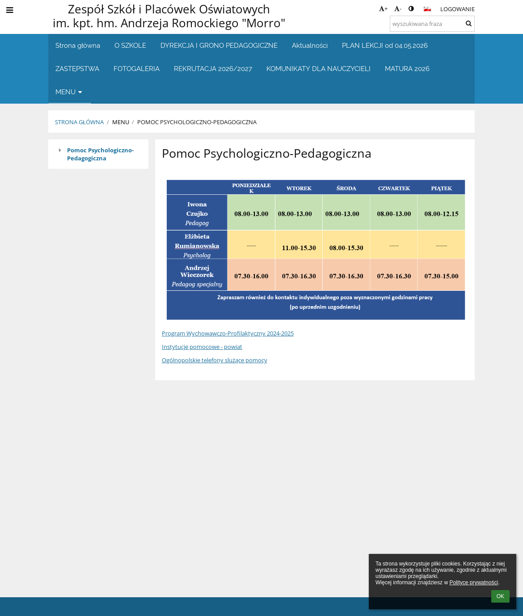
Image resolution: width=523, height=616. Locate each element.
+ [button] (383, 8)
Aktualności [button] (310, 45)
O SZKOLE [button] (130, 45)
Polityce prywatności (473, 582)
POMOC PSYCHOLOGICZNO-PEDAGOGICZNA (197, 122)
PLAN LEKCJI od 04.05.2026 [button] (385, 45)
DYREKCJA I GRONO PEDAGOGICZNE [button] (219, 45)
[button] (427, 9)
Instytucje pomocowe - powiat (202, 347)
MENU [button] (69, 92)
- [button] (397, 8)
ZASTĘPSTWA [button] (77, 68)
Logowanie (457, 9)
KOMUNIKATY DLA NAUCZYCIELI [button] (318, 68)
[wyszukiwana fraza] (432, 24)
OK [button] (500, 596)
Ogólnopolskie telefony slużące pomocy (214, 360)
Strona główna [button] (77, 45)
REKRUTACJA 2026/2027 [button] (213, 68)
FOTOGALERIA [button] (137, 68)
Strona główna (79, 122)
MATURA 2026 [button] (407, 68)
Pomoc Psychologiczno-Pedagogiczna (100, 154)
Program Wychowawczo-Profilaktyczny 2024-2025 (228, 333)
